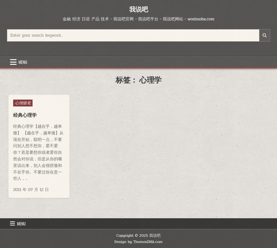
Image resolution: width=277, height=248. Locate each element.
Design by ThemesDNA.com (139, 242)
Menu (22, 62)
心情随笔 (23, 103)
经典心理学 (25, 115)
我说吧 (138, 9)
